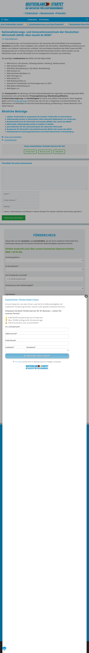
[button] (4, 648)
